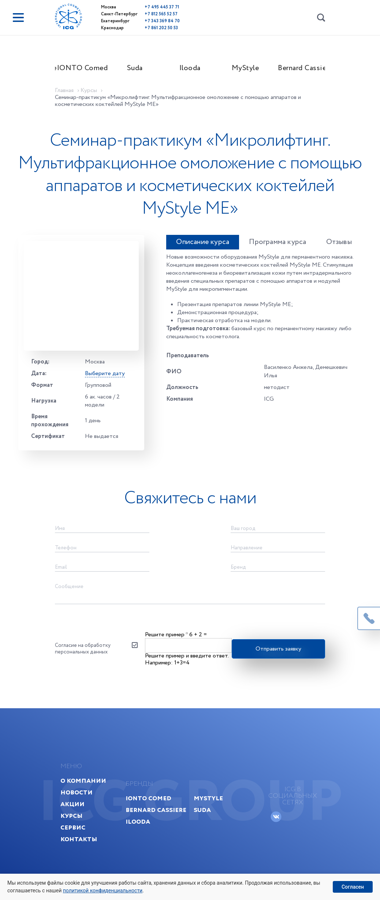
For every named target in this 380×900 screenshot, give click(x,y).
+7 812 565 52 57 (161, 14)
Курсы (71, 816)
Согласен (353, 887)
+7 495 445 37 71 (162, 7)
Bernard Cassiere (301, 68)
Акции (72, 804)
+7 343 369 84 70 (162, 21)
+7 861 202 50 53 (161, 28)
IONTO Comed (80, 68)
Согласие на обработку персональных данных (83, 649)
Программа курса (277, 242)
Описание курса (202, 242)
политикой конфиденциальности (102, 890)
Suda (135, 68)
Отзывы (339, 242)
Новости (76, 792)
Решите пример (166, 634)
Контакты (78, 839)
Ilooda (190, 68)
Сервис (72, 827)
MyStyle (245, 68)
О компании (83, 780)
